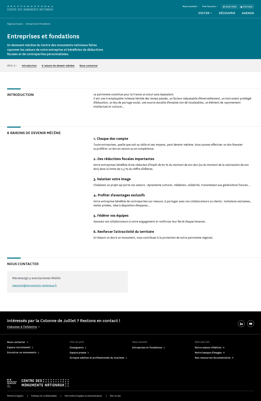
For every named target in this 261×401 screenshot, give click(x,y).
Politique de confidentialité (44, 395)
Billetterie (229, 6)
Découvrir (227, 13)
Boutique (246, 6)
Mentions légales (15, 395)
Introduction (29, 65)
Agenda (248, 13)
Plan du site (115, 395)
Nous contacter (89, 65)
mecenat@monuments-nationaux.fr (34, 285)
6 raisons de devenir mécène (58, 65)
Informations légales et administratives (83, 395)
